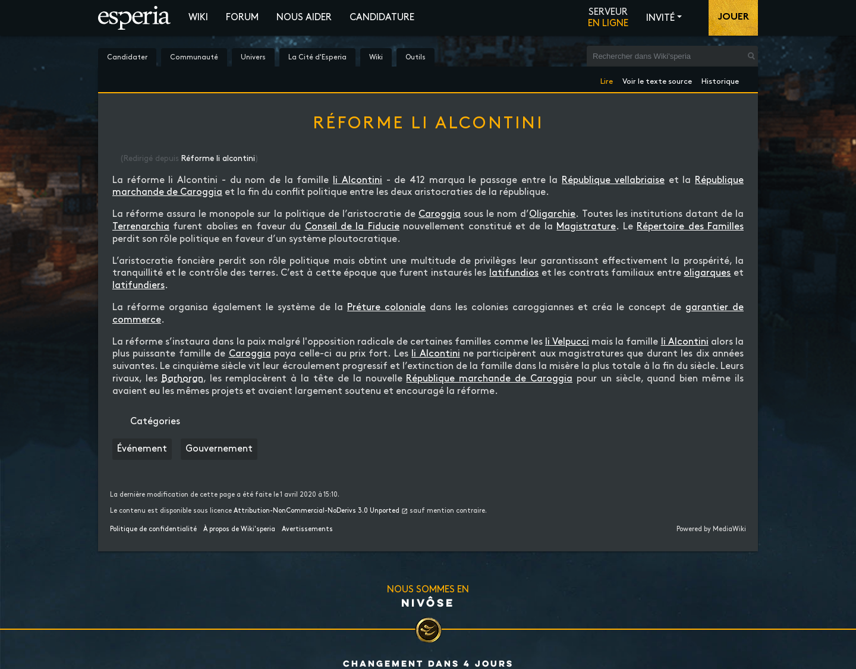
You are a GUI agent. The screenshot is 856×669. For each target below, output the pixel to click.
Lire (606, 79)
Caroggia (439, 214)
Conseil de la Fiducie (352, 226)
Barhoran (182, 378)
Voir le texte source (657, 79)
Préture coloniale (386, 307)
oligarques (707, 273)
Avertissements (307, 529)
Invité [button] (660, 18)
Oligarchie (552, 214)
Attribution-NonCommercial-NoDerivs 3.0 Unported (316, 511)
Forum (242, 17)
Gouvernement (219, 448)
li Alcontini (357, 180)
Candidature (382, 17)
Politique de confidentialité (153, 529)
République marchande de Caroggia (489, 378)
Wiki (198, 17)
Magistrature (586, 226)
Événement (142, 448)
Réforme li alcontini (218, 158)
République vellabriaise (613, 180)
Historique (720, 79)
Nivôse (428, 602)
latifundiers (138, 285)
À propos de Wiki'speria (239, 529)
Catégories (155, 421)
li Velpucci (567, 341)
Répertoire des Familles (690, 226)
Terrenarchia (140, 226)
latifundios (514, 273)
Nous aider (304, 17)
